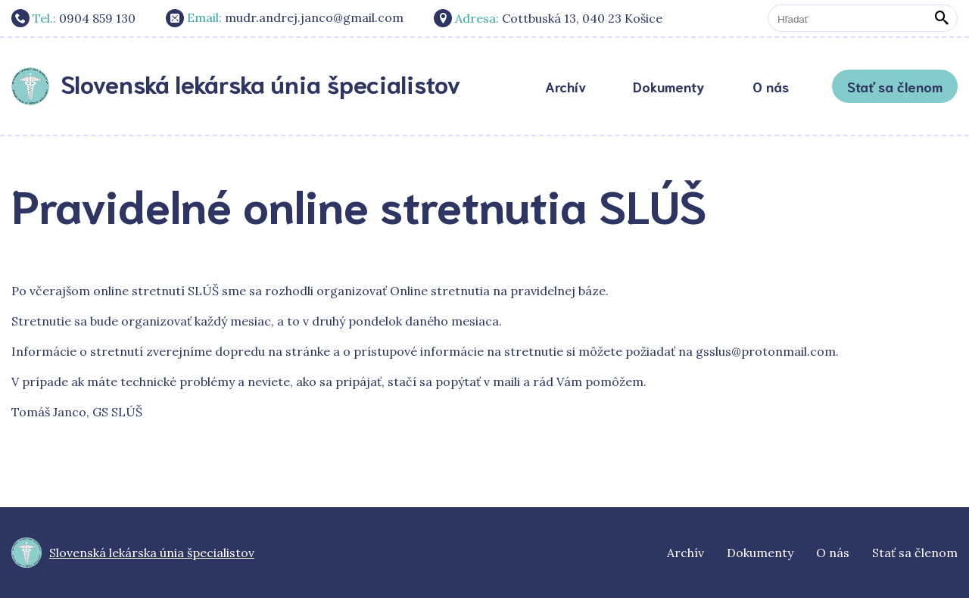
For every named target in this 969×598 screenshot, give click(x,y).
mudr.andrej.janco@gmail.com (284, 18)
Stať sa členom (895, 86)
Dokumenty (669, 86)
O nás (770, 86)
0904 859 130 (73, 18)
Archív (565, 86)
